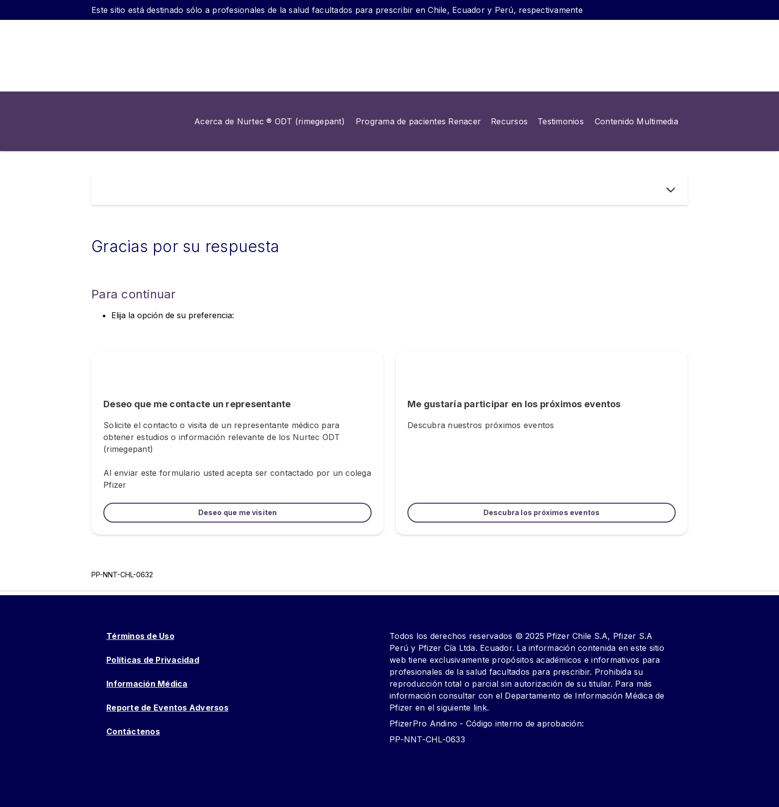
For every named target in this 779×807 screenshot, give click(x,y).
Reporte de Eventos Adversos (167, 708)
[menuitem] (264, 121)
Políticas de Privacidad (152, 660)
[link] (418, 121)
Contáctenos (133, 731)
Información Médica (147, 684)
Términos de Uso (140, 636)
